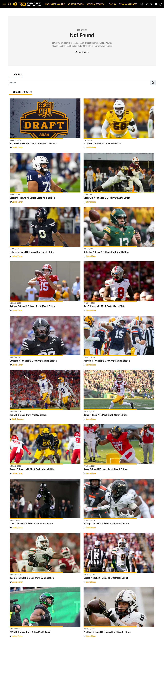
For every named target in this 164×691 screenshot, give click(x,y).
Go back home (82, 52)
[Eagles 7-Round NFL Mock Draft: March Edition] (119, 559)
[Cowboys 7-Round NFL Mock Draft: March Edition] (45, 342)
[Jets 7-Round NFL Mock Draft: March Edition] (119, 288)
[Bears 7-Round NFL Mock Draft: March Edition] (119, 451)
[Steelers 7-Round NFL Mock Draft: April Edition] (45, 179)
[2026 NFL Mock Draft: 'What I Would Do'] (119, 125)
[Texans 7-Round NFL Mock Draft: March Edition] (45, 451)
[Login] (15, 4)
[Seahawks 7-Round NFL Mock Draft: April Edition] (119, 179)
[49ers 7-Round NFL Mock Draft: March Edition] (45, 559)
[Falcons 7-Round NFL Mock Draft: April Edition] (45, 233)
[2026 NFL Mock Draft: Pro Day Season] (45, 396)
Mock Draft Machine (55, 4)
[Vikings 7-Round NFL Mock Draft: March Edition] (119, 505)
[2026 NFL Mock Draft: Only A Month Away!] (45, 613)
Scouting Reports (96, 4)
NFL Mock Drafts (76, 4)
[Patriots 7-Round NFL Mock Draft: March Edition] (119, 342)
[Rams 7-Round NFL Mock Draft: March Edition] (119, 396)
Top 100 (112, 4)
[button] (4, 4)
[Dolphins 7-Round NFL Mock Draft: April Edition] (119, 233)
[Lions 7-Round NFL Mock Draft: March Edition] (45, 505)
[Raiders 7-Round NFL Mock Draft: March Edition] (45, 288)
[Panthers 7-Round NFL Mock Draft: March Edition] (119, 613)
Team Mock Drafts (128, 4)
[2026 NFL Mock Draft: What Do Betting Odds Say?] (45, 125)
